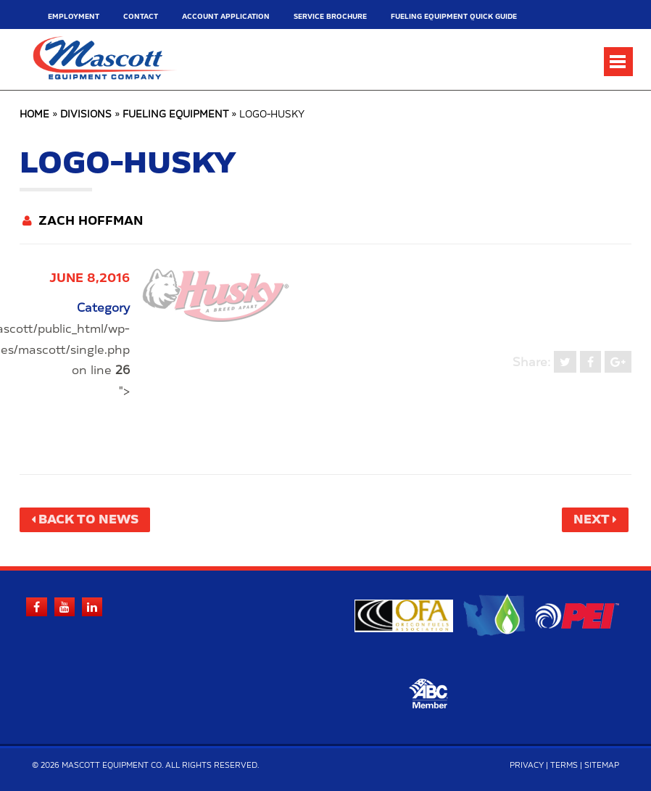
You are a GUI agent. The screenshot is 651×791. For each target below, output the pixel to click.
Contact (140, 17)
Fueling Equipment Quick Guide (454, 17)
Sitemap (601, 765)
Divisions (86, 115)
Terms (564, 765)
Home (34, 115)
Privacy (527, 765)
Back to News (88, 520)
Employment (73, 17)
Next (591, 520)
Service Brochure (330, 17)
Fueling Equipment (175, 115)
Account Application (226, 17)
